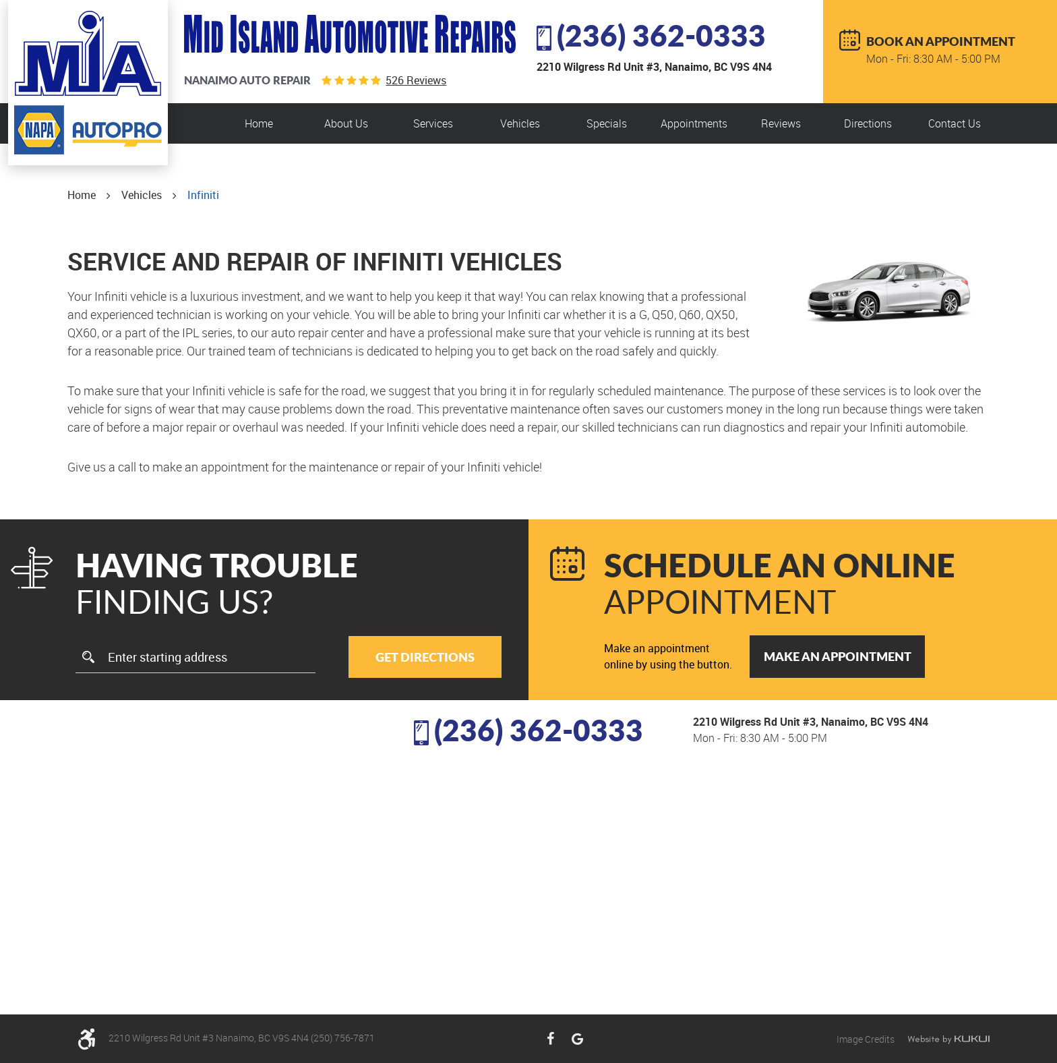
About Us (346, 123)
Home (259, 123)
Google (577, 1038)
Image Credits (867, 1039)
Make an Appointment (837, 656)
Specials (606, 123)
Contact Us (954, 123)
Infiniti (203, 195)
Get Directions (425, 657)
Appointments (694, 123)
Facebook (550, 1038)
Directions (868, 123)
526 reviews (416, 80)
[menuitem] (259, 123)
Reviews (781, 123)
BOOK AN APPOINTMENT (940, 41)
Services (433, 123)
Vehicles (520, 123)
